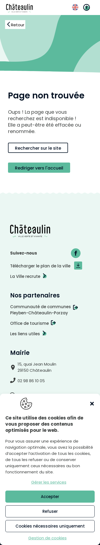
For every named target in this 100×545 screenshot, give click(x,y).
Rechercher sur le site (38, 148)
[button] (92, 403)
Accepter (50, 496)
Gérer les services (48, 482)
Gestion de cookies (47, 538)
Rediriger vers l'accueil (39, 168)
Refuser (50, 511)
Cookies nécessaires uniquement (50, 526)
